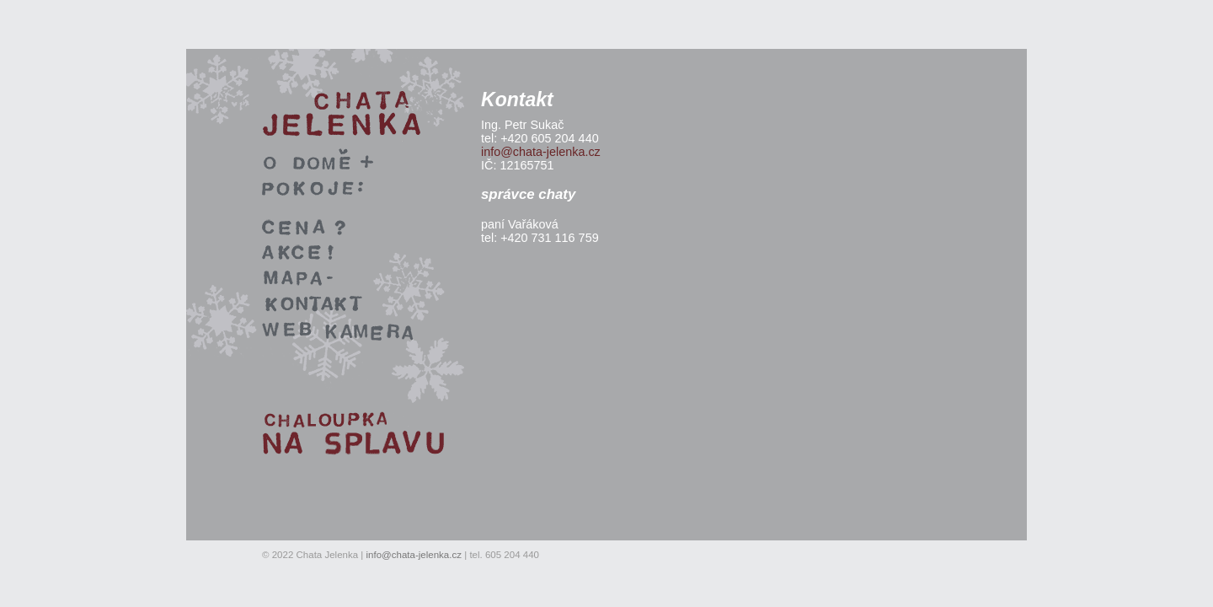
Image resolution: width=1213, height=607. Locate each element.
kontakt (123, 298)
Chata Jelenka (142, 98)
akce (116, 246)
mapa (119, 272)
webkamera (135, 324)
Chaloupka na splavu (160, 418)
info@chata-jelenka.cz (541, 151)
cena (117, 220)
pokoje (121, 181)
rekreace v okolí (147, 155)
